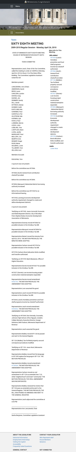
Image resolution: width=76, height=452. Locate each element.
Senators (43, 442)
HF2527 (53, 93)
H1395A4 (15, 365)
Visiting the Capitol (19, 442)
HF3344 (53, 57)
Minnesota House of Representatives (35, 27)
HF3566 (53, 71)
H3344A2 (15, 309)
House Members (45, 440)
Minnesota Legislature (37, 1)
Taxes (13, 40)
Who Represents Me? (47, 437)
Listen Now (54, 148)
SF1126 (53, 80)
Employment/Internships (21, 440)
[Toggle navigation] (12, 6)
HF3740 (53, 116)
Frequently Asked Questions (22, 446)
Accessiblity (17, 444)
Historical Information (20, 437)
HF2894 (53, 107)
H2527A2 (15, 281)
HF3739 (53, 136)
